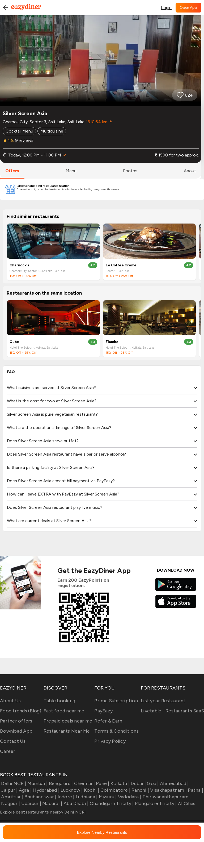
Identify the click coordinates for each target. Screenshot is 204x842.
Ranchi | (139, 790)
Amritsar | (11, 797)
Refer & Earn (108, 721)
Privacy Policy (110, 741)
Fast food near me (64, 711)
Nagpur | (10, 803)
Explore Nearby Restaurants (102, 832)
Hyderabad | (46, 790)
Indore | (65, 797)
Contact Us (13, 741)
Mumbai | (37, 783)
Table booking (59, 701)
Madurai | (51, 803)
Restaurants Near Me (67, 731)
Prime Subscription (116, 701)
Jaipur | (9, 790)
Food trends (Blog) (20, 711)
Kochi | (91, 790)
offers (12, 170)
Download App (16, 731)
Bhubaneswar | (40, 797)
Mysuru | (107, 797)
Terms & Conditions (116, 731)
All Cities (186, 803)
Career (7, 751)
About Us (10, 701)
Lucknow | (71, 790)
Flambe (112, 342)
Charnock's (19, 265)
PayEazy (103, 711)
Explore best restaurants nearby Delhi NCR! (43, 812)
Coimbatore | (114, 790)
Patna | (195, 790)
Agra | (25, 790)
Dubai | (138, 783)
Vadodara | (129, 797)
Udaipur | (30, 803)
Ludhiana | (86, 797)
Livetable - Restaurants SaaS (172, 711)
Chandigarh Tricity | (111, 803)
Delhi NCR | (13, 783)
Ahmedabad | (174, 783)
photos (130, 170)
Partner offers (16, 721)
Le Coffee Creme (121, 265)
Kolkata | (119, 783)
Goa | (152, 783)
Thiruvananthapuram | (166, 797)
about (190, 170)
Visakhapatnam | (168, 790)
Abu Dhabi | (75, 803)
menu (71, 170)
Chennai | (84, 783)
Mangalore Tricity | (155, 803)
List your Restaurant (163, 701)
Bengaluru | (60, 783)
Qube (14, 342)
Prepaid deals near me (68, 721)
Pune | (102, 783)
